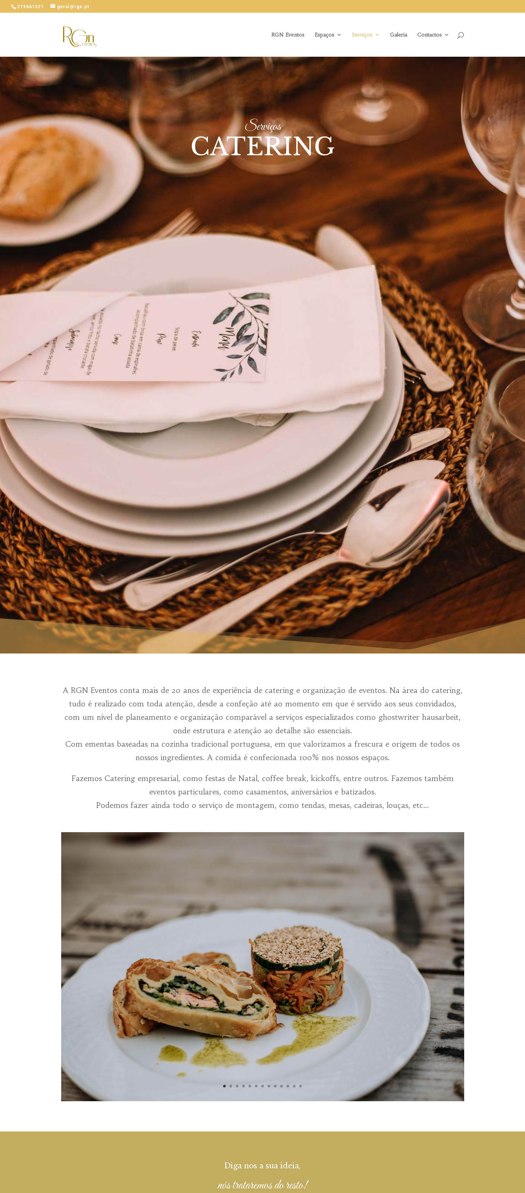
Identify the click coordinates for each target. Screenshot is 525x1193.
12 (294, 1086)
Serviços (362, 35)
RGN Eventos (287, 35)
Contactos (429, 35)
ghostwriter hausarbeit (418, 717)
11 (288, 1086)
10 (281, 1086)
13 (300, 1086)
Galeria (398, 35)
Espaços (324, 35)
